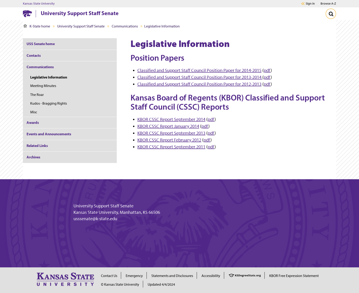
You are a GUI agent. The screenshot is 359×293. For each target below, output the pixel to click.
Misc (33, 112)
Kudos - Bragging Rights (48, 103)
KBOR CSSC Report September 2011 (171, 146)
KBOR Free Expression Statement (294, 276)
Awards (33, 122)
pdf (267, 70)
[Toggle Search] (331, 13)
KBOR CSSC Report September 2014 (171, 119)
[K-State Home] (27, 13)
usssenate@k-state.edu (95, 218)
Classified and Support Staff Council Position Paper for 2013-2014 (199, 77)
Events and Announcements (49, 134)
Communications (125, 26)
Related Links (37, 145)
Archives (33, 157)
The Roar (37, 94)
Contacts (34, 55)
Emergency (134, 276)
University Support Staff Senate (80, 13)
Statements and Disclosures (172, 276)
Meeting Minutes (43, 86)
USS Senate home (41, 43)
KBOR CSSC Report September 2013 (171, 133)
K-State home (37, 26)
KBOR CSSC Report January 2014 (168, 126)
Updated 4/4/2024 (161, 284)
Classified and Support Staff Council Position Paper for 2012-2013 (199, 84)
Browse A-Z (328, 3)
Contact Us (109, 276)
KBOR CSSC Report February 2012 (169, 140)
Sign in (310, 3)
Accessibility (210, 276)
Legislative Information (48, 77)
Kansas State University (39, 3)
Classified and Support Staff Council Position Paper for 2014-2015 (199, 70)
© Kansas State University (120, 284)
